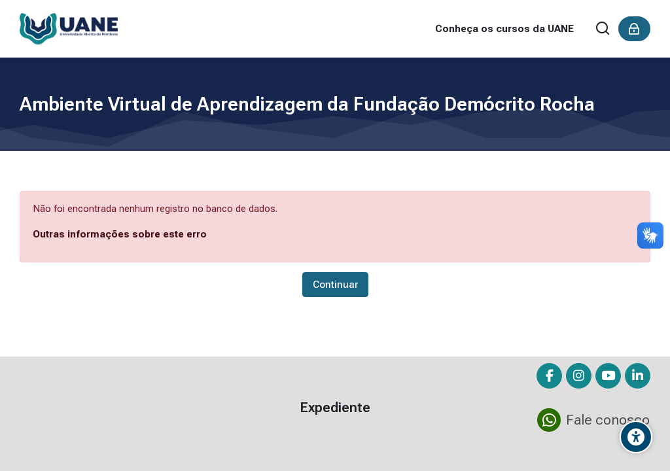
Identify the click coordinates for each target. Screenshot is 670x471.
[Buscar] (603, 29)
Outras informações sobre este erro (120, 234)
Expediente (335, 407)
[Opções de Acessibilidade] (636, 437)
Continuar (335, 284)
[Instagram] (578, 376)
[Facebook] (549, 376)
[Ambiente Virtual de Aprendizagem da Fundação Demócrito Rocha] (69, 28)
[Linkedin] (637, 376)
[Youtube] (608, 376)
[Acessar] (634, 28)
